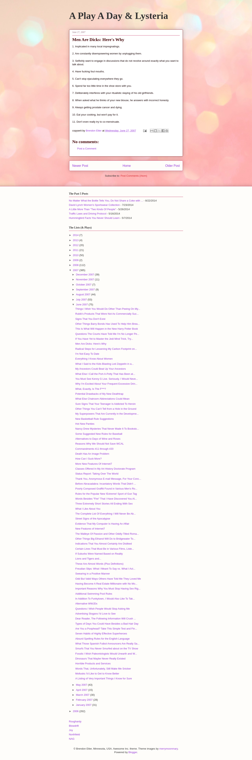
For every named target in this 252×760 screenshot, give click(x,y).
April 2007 (82, 689)
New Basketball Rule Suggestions (94, 418)
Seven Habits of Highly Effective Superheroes (101, 633)
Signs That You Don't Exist (90, 318)
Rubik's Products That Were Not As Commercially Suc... (107, 313)
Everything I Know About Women (94, 358)
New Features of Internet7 (90, 528)
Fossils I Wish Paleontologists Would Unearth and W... (106, 653)
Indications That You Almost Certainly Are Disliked (103, 543)
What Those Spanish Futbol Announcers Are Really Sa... (107, 643)
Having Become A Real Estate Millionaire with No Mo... (106, 583)
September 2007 (86, 289)
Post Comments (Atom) (133, 175)
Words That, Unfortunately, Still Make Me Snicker (103, 668)
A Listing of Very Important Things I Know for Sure (103, 678)
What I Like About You (87, 508)
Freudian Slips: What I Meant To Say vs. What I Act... (105, 568)
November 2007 (85, 279)
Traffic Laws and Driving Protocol (87, 213)
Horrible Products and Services (92, 663)
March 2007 (83, 694)
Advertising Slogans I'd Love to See (95, 613)
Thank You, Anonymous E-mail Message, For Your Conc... (108, 478)
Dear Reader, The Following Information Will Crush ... (105, 618)
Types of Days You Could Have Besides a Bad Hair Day (106, 623)
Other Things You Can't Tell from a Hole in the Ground (105, 408)
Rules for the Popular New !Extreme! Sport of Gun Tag (106, 493)
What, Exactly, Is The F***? (90, 388)
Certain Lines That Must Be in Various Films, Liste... (104, 548)
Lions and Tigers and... (88, 558)
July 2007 (82, 299)
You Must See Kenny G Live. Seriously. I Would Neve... (106, 378)
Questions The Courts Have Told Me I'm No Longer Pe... (107, 333)
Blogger (132, 752)
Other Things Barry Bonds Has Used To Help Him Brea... (107, 323)
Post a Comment (86, 148)
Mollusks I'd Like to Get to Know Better (97, 673)
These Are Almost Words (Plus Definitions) (99, 563)
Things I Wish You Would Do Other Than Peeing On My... (107, 308)
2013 (76, 240)
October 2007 (84, 284)
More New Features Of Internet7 (93, 463)
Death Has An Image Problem (92, 453)
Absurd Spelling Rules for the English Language (102, 638)
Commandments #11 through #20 (94, 448)
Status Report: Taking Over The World (96, 473)
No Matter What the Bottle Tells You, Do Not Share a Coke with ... (106, 200)
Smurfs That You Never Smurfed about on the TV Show (106, 648)
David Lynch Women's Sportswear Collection (94, 204)
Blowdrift (74, 725)
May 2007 (82, 684)
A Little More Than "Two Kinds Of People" (92, 209)
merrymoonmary (168, 748)
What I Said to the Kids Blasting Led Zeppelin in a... (104, 363)
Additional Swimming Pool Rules (93, 593)
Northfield (74, 734)
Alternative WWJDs (86, 603)
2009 (76, 260)
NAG (71, 738)
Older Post (172, 165)
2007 (76, 270)
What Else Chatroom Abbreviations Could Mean (102, 398)
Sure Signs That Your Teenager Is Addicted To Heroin (105, 403)
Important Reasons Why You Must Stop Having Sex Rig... (107, 588)
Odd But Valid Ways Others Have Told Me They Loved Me (108, 578)
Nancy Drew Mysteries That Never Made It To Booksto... (107, 428)
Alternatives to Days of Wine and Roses (97, 438)
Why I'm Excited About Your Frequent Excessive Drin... (106, 383)
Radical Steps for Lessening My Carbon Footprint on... (106, 348)
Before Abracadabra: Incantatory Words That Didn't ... (105, 483)
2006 (76, 711)
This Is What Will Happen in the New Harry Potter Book (106, 328)
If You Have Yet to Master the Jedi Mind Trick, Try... (104, 338)
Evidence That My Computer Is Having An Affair (102, 523)
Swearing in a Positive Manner (92, 573)
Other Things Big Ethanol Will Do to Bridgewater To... (105, 538)
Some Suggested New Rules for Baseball (98, 433)
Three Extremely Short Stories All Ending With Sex (103, 503)
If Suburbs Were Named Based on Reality (99, 553)
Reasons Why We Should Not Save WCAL (99, 443)
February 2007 (84, 699)
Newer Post (80, 165)
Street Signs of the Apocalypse (92, 518)
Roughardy (75, 721)
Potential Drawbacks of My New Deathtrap (99, 393)
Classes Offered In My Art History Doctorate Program (105, 468)
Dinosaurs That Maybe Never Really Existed (100, 658)
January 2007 (84, 704)
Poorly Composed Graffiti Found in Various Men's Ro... (106, 488)
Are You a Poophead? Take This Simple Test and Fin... (106, 628)
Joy (71, 730)
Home (127, 165)
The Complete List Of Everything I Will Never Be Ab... (105, 513)
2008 (76, 265)
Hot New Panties (84, 423)
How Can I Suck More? (88, 458)
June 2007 (82, 304)
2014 (76, 235)
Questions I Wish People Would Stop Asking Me (102, 608)
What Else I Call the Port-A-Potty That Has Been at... (105, 373)
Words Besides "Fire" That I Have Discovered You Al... (106, 498)
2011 (76, 250)
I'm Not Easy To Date (87, 353)
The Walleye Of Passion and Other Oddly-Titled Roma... (107, 533)
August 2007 (83, 294)
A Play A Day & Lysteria (118, 15)
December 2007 (85, 274)
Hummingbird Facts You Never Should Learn (94, 217)
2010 (76, 255)
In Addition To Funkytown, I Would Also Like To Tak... (105, 598)
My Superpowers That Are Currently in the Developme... (107, 413)
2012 (76, 245)
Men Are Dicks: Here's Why (90, 343)
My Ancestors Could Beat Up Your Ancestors (100, 368)
